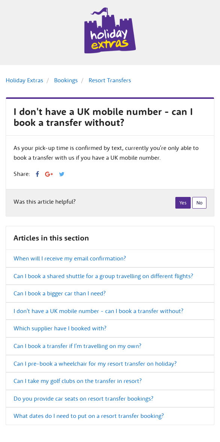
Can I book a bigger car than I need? (59, 293)
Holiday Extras (24, 80)
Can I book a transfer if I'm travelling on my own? (77, 346)
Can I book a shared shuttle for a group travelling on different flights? (103, 276)
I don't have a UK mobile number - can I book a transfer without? (98, 311)
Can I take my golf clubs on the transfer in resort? (78, 380)
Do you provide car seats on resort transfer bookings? (83, 398)
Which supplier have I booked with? (60, 328)
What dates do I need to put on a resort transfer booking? (89, 415)
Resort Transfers (110, 80)
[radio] (183, 203)
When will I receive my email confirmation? (70, 258)
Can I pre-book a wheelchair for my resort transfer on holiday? (95, 363)
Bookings (66, 80)
